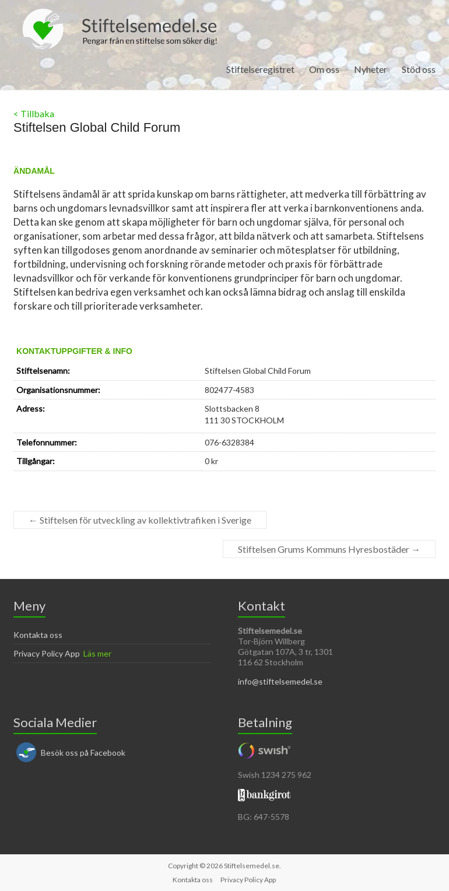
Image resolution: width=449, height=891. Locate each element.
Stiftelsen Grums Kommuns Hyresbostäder (329, 549)
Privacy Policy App (46, 653)
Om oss (324, 69)
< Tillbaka (33, 113)
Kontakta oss (37, 635)
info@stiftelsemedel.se (280, 681)
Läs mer (97, 653)
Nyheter (370, 69)
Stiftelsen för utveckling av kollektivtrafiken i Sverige (140, 519)
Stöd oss (419, 69)
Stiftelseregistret (260, 69)
